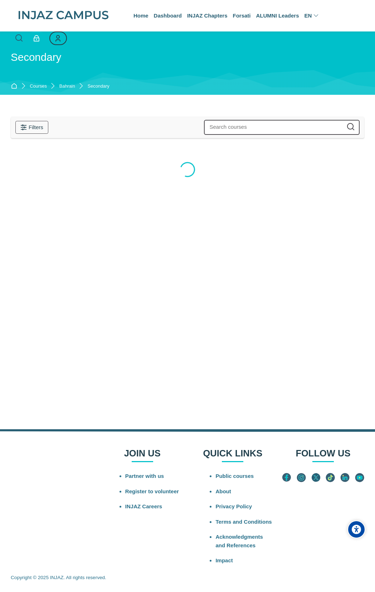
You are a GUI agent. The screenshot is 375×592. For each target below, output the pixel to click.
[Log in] (36, 38)
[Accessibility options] (356, 529)
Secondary (98, 86)
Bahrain (67, 86)
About (223, 491)
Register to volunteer (152, 491)
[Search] (19, 38)
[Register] (58, 38)
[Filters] (31, 127)
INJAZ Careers (143, 506)
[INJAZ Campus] (63, 15)
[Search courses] (351, 127)
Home (15, 86)
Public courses (234, 476)
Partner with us (144, 476)
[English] (311, 15)
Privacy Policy (233, 506)
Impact (224, 560)
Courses (38, 86)
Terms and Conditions (243, 522)
